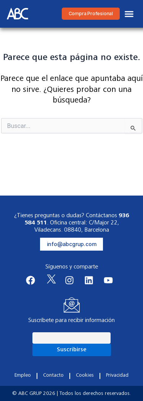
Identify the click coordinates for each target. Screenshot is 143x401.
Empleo (22, 375)
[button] (129, 14)
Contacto (53, 375)
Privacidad (117, 375)
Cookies (85, 375)
